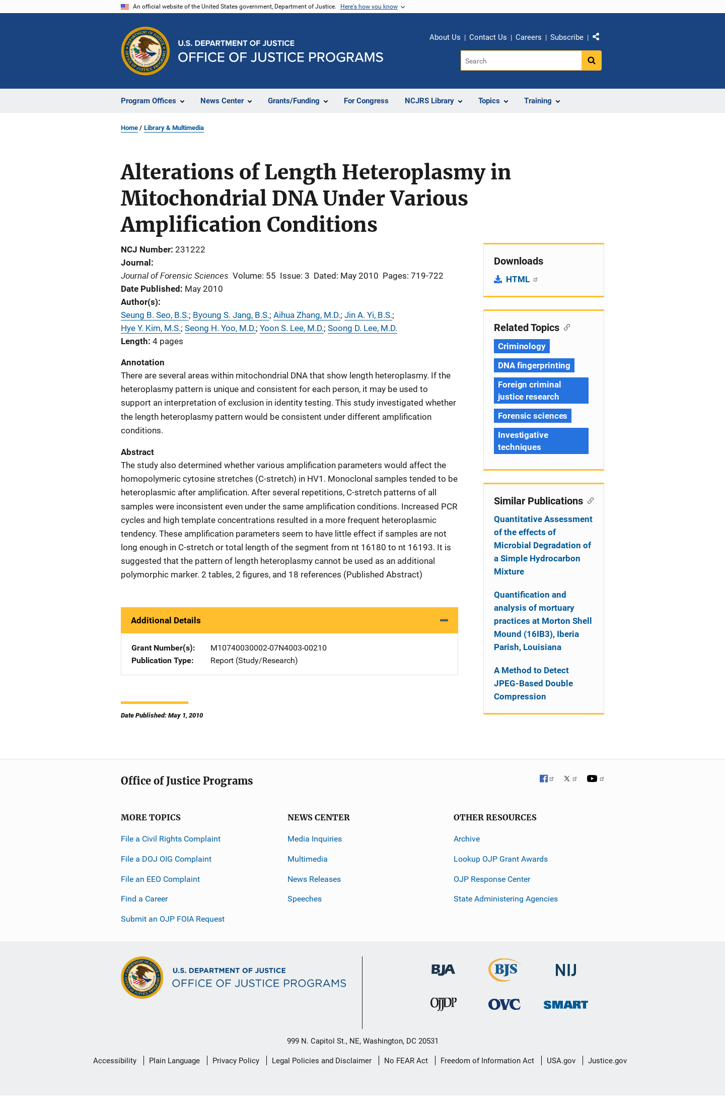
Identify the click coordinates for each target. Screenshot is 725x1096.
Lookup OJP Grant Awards (501, 859)
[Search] (522, 60)
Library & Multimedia (174, 128)
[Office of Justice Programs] (145, 51)
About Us (445, 37)
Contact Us (488, 37)
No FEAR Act (406, 1060)
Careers (529, 37)
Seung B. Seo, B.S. (155, 315)
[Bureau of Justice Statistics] (504, 977)
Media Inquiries (314, 839)
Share (599, 39)
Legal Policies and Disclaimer (322, 1060)
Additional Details (166, 620)
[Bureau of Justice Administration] (443, 965)
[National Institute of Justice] (566, 966)
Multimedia (307, 859)
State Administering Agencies (506, 899)
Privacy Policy (235, 1060)
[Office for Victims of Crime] (504, 1004)
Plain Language (174, 1060)
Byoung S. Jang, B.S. (231, 315)
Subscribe (567, 37)
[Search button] (592, 60)
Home (129, 128)
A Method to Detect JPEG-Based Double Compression (533, 683)
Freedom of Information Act (487, 1060)
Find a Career (144, 899)
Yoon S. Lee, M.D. (292, 328)
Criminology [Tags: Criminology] (522, 346)
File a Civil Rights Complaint (171, 839)
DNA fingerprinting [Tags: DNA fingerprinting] (534, 365)
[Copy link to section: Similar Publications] (588, 500)
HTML (522, 279)
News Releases (314, 879)
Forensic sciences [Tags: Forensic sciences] (532, 416)
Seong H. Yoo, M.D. (220, 328)
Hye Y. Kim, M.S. (151, 328)
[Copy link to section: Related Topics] (564, 326)
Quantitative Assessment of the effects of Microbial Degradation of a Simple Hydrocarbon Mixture (543, 545)
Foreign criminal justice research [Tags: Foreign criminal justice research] (529, 390)
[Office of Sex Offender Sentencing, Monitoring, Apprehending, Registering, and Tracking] (566, 1002)
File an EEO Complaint (160, 879)
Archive (467, 839)
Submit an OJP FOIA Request (173, 919)
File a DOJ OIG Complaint (166, 859)
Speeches (304, 899)
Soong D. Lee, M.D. (362, 328)
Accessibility (114, 1060)
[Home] (280, 51)
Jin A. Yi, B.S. (368, 315)
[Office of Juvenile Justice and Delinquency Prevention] (443, 1006)
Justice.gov (607, 1060)
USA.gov (561, 1060)
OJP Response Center (492, 879)
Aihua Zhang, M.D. (306, 315)
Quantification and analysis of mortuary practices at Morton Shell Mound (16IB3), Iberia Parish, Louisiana (543, 621)
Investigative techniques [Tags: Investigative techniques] (523, 441)
